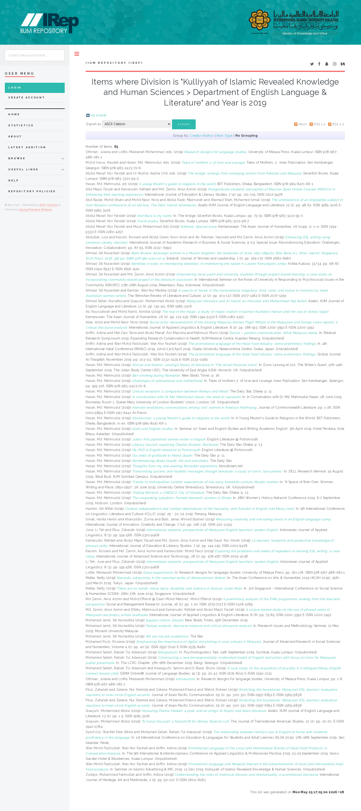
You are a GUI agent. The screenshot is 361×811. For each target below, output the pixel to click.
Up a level (98, 115)
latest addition (27, 147)
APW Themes (48, 204)
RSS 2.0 (338, 124)
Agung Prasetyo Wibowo (35, 209)
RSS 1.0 (319, 124)
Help (13, 180)
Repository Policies (32, 191)
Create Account (26, 97)
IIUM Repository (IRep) (114, 63)
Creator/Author (202, 135)
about (15, 136)
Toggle (77, 54)
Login (14, 87)
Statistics (21, 125)
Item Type (225, 135)
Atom (303, 124)
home (14, 114)
